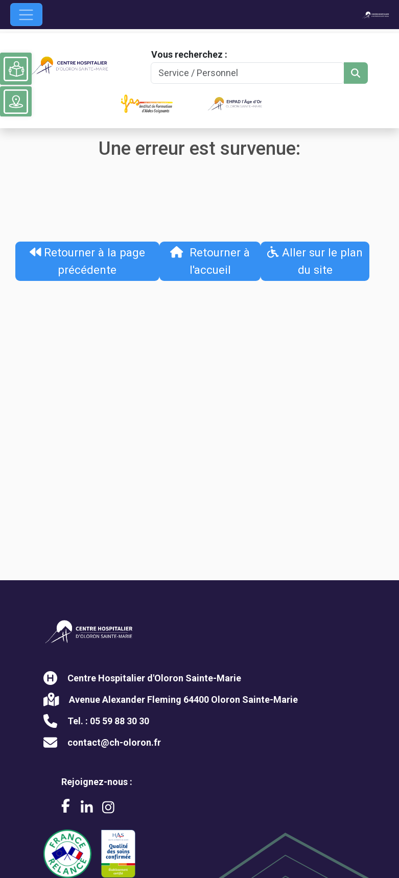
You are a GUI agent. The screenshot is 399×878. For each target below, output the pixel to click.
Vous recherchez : (189, 54)
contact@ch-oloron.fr (114, 742)
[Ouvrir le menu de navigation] (26, 14)
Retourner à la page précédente (88, 261)
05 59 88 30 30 (119, 721)
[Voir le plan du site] (16, 101)
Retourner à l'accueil (209, 261)
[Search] (247, 73)
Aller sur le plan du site (315, 261)
